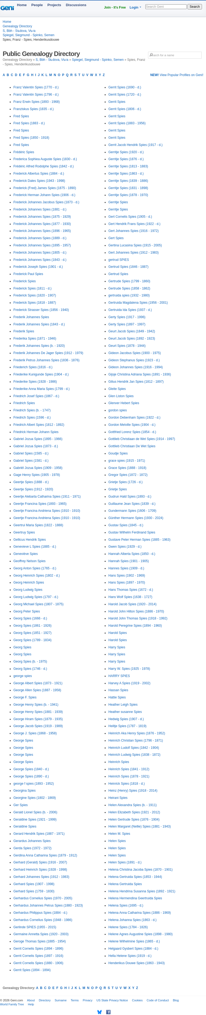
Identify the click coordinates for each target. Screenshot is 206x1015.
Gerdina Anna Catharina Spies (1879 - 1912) (45, 855)
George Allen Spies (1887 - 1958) (37, 690)
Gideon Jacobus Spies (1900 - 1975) (134, 353)
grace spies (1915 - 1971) (126, 461)
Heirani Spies (117, 798)
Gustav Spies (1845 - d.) (125, 525)
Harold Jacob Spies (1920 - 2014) (132, 604)
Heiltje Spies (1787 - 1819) (127, 726)
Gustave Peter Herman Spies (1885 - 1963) (139, 540)
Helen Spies (117, 841)
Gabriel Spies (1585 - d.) (31, 453)
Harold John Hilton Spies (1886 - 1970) (136, 611)
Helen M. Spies (119, 834)
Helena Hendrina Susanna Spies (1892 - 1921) (141, 891)
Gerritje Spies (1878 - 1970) (128, 195)
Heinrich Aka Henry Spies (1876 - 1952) (136, 733)
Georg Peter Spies (26, 611)
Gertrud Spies (118, 274)
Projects (54, 5)
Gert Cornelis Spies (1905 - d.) (130, 217)
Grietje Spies (117, 489)
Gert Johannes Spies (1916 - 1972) (133, 231)
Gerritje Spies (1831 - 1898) (128, 188)
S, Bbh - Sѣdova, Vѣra (19, 31)
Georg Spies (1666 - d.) (30, 618)
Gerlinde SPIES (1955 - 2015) (34, 927)
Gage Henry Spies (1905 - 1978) (36, 475)
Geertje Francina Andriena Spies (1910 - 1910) (46, 511)
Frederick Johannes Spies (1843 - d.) (39, 260)
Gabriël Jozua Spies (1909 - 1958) (37, 468)
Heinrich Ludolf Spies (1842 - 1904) (133, 748)
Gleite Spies (117, 389)
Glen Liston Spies (121, 396)
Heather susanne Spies (125, 712)
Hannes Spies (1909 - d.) (126, 568)
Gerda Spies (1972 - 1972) (32, 848)
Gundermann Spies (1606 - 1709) (132, 511)
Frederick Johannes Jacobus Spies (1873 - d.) (46, 202)
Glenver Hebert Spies (123, 403)
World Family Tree (12, 1004)
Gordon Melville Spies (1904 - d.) (131, 425)
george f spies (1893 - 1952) (33, 783)
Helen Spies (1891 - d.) (124, 862)
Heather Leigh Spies (123, 704)
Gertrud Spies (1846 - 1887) (128, 267)
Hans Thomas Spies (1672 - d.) (130, 590)
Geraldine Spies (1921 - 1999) (35, 819)
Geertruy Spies (24, 532)
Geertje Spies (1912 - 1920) (33, 489)
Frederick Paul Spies (28, 274)
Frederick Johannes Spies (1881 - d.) (39, 209)
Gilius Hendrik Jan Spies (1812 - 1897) (136, 382)
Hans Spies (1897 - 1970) (126, 582)
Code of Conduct (158, 1000)
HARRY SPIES (119, 676)
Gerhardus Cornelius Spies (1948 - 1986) (42, 920)
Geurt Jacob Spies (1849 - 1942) (131, 331)
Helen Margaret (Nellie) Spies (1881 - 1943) (139, 826)
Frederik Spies (23, 331)
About (31, 1000)
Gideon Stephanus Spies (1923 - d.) (134, 360)
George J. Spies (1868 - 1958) (35, 733)
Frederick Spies (24, 281)
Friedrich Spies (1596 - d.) (32, 417)
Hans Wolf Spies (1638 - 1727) (130, 597)
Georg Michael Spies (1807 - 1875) (38, 604)
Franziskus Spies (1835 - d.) (33, 109)
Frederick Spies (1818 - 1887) (34, 302)
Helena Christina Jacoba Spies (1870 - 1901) (140, 869)
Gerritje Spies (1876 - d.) (126, 159)
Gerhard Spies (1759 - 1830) (33, 891)
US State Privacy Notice (112, 1000)
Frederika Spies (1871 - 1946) (34, 338)
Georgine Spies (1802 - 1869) (34, 798)
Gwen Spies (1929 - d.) (124, 546)
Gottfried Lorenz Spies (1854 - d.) (132, 432)
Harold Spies (117, 633)
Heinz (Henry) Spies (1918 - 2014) (132, 790)
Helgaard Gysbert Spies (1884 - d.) (133, 948)
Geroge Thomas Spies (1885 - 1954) (39, 941)
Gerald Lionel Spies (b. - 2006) (35, 812)
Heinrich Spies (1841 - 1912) (128, 769)
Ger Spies (20, 805)
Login (134, 7)
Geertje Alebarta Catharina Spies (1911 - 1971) (47, 496)
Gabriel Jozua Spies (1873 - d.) (35, 446)
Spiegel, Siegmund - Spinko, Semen (28, 35)
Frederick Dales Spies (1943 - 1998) (39, 181)
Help (31, 1004)
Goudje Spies (118, 453)
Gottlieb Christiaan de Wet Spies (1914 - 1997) (141, 439)
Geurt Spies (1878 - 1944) (127, 346)
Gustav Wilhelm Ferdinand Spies (131, 532)
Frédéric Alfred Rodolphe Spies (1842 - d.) (43, 166)
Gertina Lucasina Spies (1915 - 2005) (135, 245)
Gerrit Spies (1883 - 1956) (127, 123)
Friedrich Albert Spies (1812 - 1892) (38, 425)
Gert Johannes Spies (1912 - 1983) (133, 252)
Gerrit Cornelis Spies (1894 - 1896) (38, 948)
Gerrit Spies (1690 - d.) (124, 87)
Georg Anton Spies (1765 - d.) (34, 568)
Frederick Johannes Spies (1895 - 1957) (42, 245)
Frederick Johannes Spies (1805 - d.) (39, 252)
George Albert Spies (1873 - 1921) (37, 683)
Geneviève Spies (25, 554)
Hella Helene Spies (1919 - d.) (130, 956)
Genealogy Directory (17, 26)
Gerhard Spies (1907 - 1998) (33, 884)
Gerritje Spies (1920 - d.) (126, 152)
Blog (176, 1000)
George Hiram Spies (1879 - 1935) (38, 719)
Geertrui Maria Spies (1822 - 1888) (38, 525)
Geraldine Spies (24, 826)
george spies (22, 676)
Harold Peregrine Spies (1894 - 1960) (135, 625)
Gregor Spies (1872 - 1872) (128, 475)
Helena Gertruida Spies (125, 884)
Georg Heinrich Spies (28, 582)
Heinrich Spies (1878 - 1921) (128, 776)
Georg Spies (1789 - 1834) (32, 640)
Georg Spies (22, 647)
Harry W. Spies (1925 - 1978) (129, 669)
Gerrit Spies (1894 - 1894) (32, 970)
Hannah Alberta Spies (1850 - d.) (131, 554)
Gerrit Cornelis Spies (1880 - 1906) (38, 963)
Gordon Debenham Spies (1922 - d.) (134, 417)
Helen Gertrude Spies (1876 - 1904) (134, 819)
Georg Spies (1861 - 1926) (32, 625)
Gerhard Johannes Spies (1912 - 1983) (41, 877)
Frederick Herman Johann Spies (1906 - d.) (44, 195)
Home (22, 5)
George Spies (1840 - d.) (31, 769)
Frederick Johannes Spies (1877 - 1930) (42, 224)
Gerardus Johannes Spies (32, 841)
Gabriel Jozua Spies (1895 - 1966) (37, 439)
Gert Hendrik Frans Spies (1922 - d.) (134, 224)
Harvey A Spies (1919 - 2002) (129, 683)
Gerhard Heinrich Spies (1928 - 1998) (40, 869)
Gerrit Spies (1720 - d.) (124, 94)
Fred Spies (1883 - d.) (29, 123)
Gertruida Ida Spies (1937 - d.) (130, 310)
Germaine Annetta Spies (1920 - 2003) (40, 934)
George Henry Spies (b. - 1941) (35, 704)
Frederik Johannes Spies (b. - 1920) (39, 346)
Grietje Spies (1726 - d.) (125, 482)
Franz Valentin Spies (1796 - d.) (36, 94)
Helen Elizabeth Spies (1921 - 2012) (134, 812)
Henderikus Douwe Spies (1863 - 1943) (136, 963)
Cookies (137, 1000)
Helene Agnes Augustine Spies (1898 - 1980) (140, 934)
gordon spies (117, 410)
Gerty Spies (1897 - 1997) (126, 324)
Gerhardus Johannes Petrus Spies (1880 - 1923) (48, 905)
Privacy (87, 1000)
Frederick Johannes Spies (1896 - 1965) (42, 231)
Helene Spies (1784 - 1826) (128, 927)
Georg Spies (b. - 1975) (30, 661)
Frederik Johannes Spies (31, 317)
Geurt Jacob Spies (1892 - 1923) (131, 338)
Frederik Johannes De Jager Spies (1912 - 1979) (48, 353)
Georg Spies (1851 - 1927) (32, 633)
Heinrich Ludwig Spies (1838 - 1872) (134, 755)
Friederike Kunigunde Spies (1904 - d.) (41, 374)
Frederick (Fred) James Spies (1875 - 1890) (44, 188)
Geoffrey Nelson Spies (29, 561)
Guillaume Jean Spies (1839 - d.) (131, 504)
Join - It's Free (115, 7)
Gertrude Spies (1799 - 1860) (129, 281)
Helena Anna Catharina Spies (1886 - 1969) (139, 913)
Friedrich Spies (24, 403)
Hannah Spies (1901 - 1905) (128, 561)
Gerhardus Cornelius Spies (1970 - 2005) (42, 898)
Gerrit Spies (116, 102)
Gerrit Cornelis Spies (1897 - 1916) (38, 956)
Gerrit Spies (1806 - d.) (124, 109)
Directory (45, 1000)
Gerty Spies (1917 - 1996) (126, 317)
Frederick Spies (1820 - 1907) (34, 295)
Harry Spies (116, 647)
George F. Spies (24, 697)
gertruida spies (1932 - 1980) (129, 295)
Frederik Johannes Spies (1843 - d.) (39, 324)
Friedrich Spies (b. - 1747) (32, 410)
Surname (61, 1000)
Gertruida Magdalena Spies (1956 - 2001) (138, 302)
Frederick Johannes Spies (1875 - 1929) (42, 217)
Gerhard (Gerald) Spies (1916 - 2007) (40, 862)
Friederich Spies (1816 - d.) (32, 367)
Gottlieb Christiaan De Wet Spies (131, 446)
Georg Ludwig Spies (27, 590)
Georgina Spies (24, 790)
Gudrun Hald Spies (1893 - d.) (129, 496)
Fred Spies (21, 116)
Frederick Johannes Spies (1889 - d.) (39, 238)
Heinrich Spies (118, 762)
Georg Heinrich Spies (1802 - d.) (36, 575)
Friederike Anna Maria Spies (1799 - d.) (41, 389)
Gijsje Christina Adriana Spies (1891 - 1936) (139, 374)
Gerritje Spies (118, 202)
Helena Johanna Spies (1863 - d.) (132, 920)
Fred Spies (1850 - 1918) (31, 138)
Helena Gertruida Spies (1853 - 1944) (135, 877)
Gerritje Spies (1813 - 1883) (128, 166)
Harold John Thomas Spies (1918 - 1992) (137, 618)
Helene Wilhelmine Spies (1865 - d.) (134, 941)
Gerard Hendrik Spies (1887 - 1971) (39, 834)
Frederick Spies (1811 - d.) (32, 288)
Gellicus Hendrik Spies (29, 540)
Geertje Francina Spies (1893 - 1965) (40, 504)
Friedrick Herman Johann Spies (35, 432)
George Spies (23, 740)
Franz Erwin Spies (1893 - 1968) (36, 102)
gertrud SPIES (118, 260)
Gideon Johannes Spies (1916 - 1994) (135, 367)
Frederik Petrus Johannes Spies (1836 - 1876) (46, 360)
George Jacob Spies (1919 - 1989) (38, 726)
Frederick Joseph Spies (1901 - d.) (38, 267)
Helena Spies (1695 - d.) (125, 905)
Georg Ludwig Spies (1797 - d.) (35, 597)
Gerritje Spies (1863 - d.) (126, 173)
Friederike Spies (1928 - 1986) (35, 382)
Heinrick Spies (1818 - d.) (126, 783)
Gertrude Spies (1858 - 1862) (129, 288)
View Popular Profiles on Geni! (176, 75)
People (37, 5)
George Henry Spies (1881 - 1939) (38, 712)
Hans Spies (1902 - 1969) (126, 575)
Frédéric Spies (23, 152)
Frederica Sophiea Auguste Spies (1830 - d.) (45, 159)
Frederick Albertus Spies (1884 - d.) (38, 173)
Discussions (76, 5)
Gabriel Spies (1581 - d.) (31, 461)
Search (195, 7)
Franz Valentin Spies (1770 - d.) (36, 87)
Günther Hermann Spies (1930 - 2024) (135, 518)
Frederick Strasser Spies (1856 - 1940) (41, 310)
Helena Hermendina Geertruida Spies (135, 898)
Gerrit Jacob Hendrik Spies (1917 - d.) (135, 145)
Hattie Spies (117, 697)
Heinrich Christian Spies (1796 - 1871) (135, 740)
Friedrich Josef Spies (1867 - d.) (36, 396)
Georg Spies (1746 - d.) (30, 669)
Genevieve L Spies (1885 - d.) (34, 546)
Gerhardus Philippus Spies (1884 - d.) (40, 913)
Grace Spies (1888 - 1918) (127, 468)
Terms (75, 1000)
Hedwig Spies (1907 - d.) (126, 719)
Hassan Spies (118, 690)
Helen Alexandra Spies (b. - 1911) (132, 805)
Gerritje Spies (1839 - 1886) (128, 181)
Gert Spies (116, 238)
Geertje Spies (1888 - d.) (31, 482)
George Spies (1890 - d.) (31, 776)
